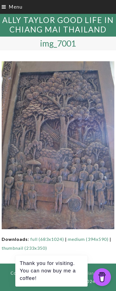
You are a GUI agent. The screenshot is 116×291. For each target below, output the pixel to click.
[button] (12, 7)
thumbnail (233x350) (24, 248)
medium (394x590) (88, 239)
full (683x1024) (47, 239)
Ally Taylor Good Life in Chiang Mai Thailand (58, 24)
